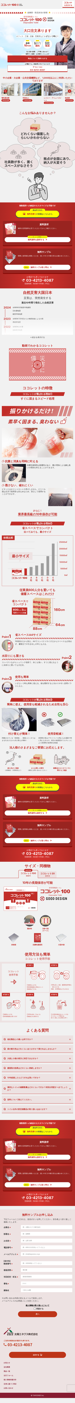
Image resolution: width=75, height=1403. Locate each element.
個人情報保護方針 (10, 1379)
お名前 (6, 1241)
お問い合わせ (8, 1388)
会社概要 (7, 1367)
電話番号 (7, 1247)
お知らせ (7, 1363)
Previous (5, 91)
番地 (5, 1283)
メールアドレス (10, 1254)
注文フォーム (8, 1375)
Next (69, 91)
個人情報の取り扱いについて (37, 1305)
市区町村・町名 (10, 1277)
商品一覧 (7, 1371)
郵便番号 (7, 1264)
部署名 (6, 1234)
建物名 (6, 1290)
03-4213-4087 (39, 280)
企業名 (6, 1227)
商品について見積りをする (37, 58)
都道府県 (7, 1270)
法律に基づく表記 (10, 1384)
